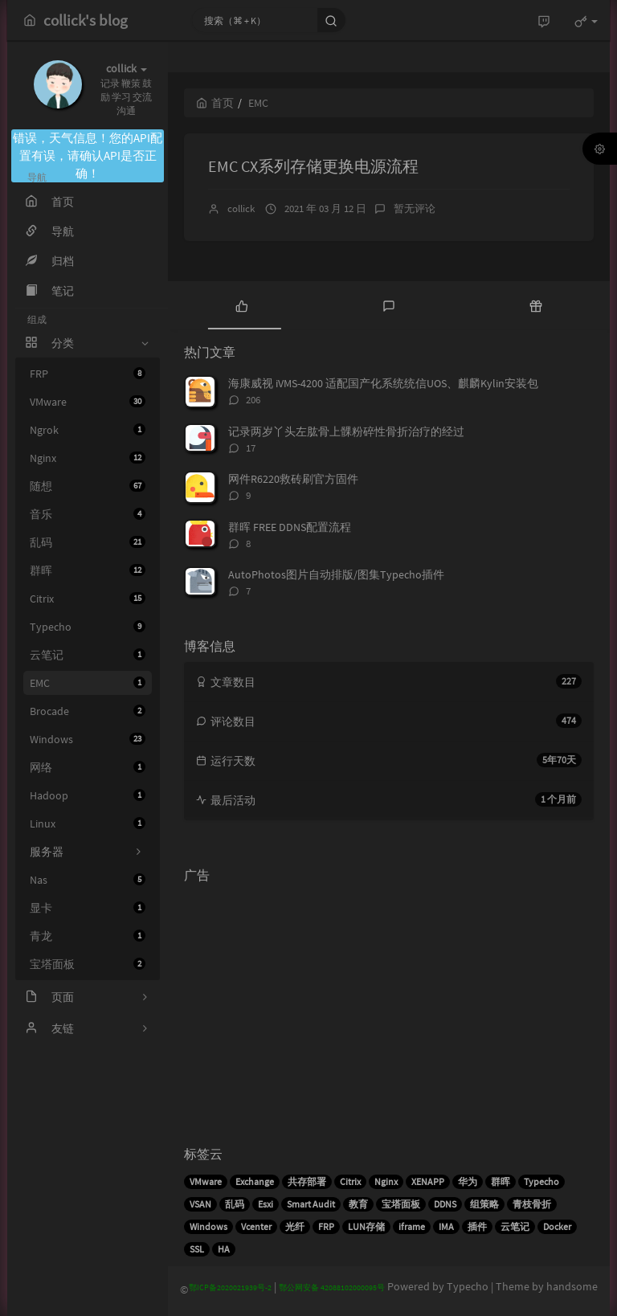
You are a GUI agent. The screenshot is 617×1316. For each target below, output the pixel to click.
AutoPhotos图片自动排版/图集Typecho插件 (336, 574)
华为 (467, 1181)
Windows (87, 739)
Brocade (87, 711)
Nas (87, 880)
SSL (197, 1249)
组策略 (484, 1204)
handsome (572, 1286)
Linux (87, 823)
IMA (446, 1226)
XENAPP (427, 1181)
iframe (411, 1226)
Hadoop (87, 795)
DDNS (445, 1204)
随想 (87, 486)
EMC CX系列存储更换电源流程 (313, 166)
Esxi (265, 1204)
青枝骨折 (532, 1204)
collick (241, 208)
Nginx (87, 458)
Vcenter (256, 1226)
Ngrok (87, 430)
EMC (87, 683)
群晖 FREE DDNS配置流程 (289, 527)
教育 (358, 1204)
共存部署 (307, 1181)
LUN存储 (366, 1226)
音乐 (87, 514)
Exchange (254, 1181)
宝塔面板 (87, 964)
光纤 (294, 1226)
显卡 (87, 908)
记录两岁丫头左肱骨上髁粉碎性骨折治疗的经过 (346, 431)
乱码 (87, 542)
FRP (87, 373)
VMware (87, 401)
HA (224, 1249)
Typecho (87, 626)
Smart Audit (311, 1204)
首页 (215, 103)
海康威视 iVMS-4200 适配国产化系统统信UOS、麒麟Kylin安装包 (383, 383)
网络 (87, 767)
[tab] (241, 305)
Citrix (87, 598)
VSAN (200, 1204)
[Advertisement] (389, 1002)
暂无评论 (414, 208)
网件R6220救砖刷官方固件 (293, 479)
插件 (477, 1226)
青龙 (87, 936)
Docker (557, 1226)
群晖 (87, 570)
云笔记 (87, 655)
